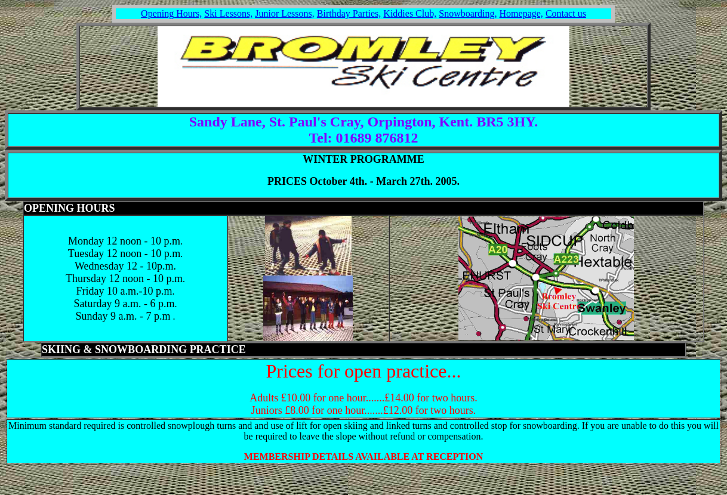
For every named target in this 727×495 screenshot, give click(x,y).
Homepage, (521, 13)
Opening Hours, (171, 13)
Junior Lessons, (285, 13)
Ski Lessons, (228, 13)
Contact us (566, 13)
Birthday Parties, (349, 13)
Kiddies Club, (409, 13)
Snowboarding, (468, 13)
